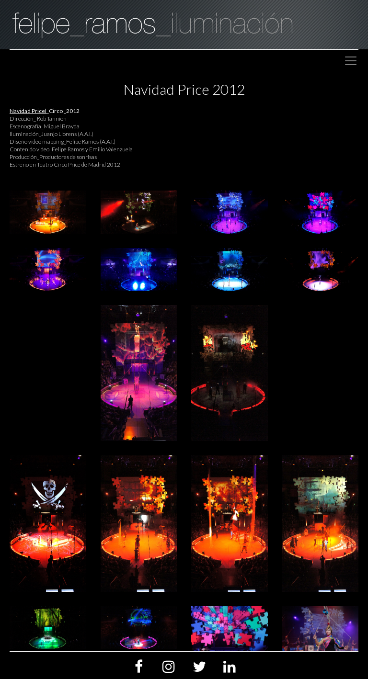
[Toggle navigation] (351, 61)
